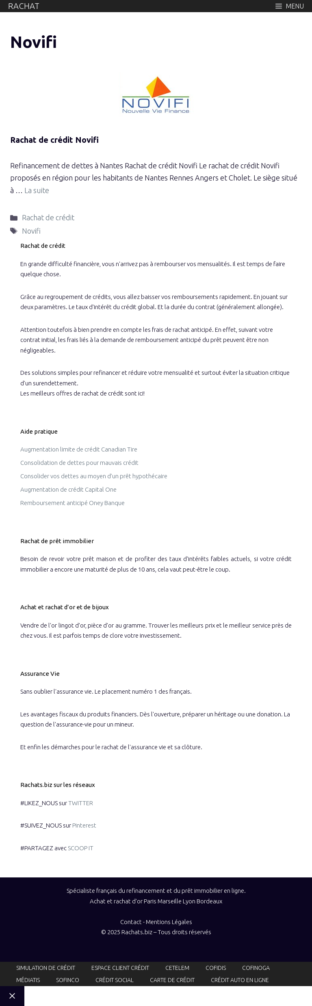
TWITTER (80, 803)
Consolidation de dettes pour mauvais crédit (79, 462)
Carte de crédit (172, 980)
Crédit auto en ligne (240, 980)
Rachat (23, 6)
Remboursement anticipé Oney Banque (72, 502)
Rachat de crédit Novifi (54, 139)
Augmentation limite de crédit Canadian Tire (78, 449)
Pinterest (84, 825)
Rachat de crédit (48, 217)
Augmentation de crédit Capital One (68, 489)
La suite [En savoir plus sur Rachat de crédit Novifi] (36, 190)
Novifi (31, 231)
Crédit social (114, 980)
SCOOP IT (80, 848)
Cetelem (177, 968)
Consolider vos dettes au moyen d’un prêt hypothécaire (93, 476)
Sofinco (67, 980)
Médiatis (28, 980)
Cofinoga (256, 968)
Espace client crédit (120, 968)
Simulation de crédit (45, 968)
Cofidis (216, 968)
